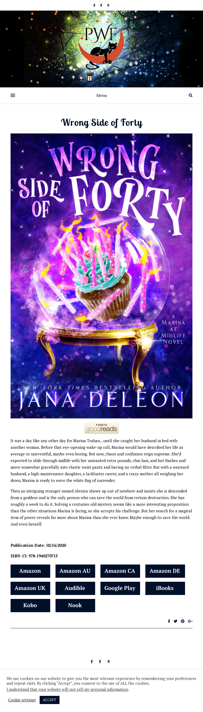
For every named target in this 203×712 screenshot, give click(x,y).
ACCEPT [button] (49, 699)
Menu (101, 95)
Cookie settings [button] (22, 700)
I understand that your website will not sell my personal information (67, 689)
